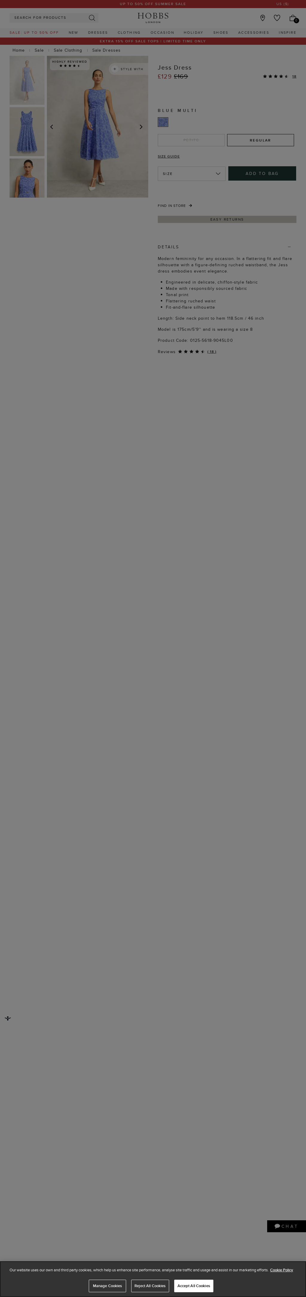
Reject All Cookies (150, 1286)
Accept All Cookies (194, 1286)
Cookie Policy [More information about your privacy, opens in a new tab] (281, 1270)
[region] (153, 1279)
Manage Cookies (107, 1286)
